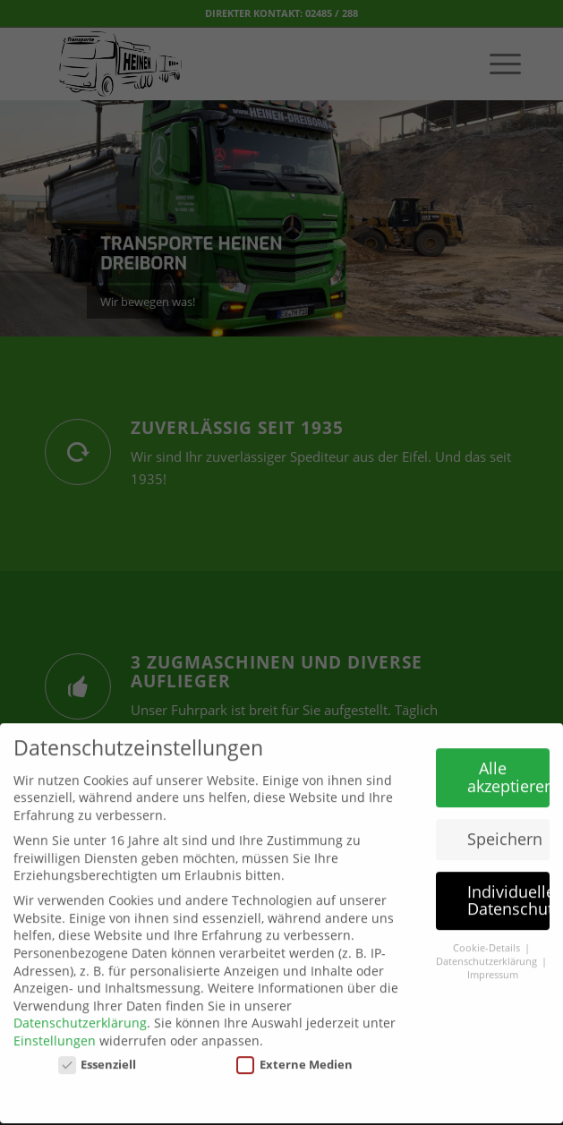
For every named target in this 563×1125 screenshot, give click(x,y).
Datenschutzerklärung (80, 1012)
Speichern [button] (504, 828)
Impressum (492, 965)
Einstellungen (54, 1030)
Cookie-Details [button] (488, 938)
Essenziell (97, 1054)
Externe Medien (294, 1054)
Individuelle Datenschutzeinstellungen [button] (508, 890)
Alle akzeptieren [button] (508, 767)
